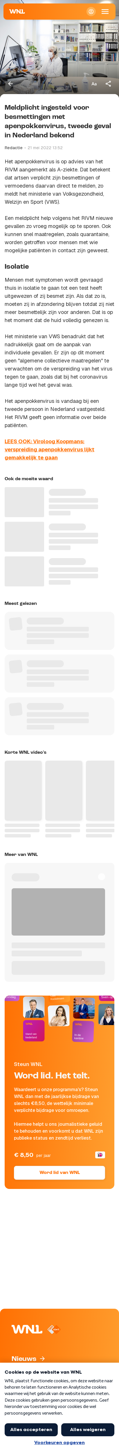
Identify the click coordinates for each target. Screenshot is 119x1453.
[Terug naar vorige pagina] (10, 83)
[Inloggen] (91, 11)
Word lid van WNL (59, 1172)
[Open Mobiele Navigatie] (105, 11)
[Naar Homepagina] (17, 11)
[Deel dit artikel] (108, 83)
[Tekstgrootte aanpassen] (94, 83)
